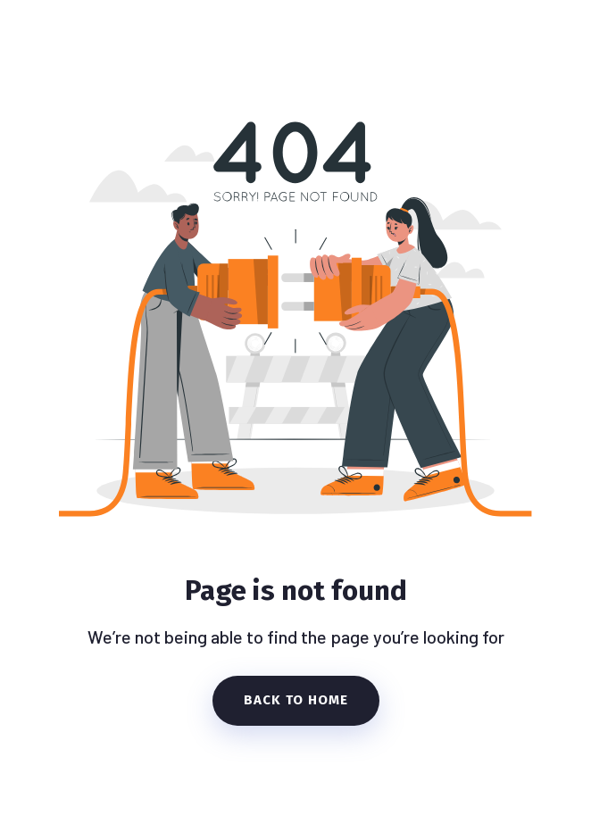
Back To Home (296, 700)
